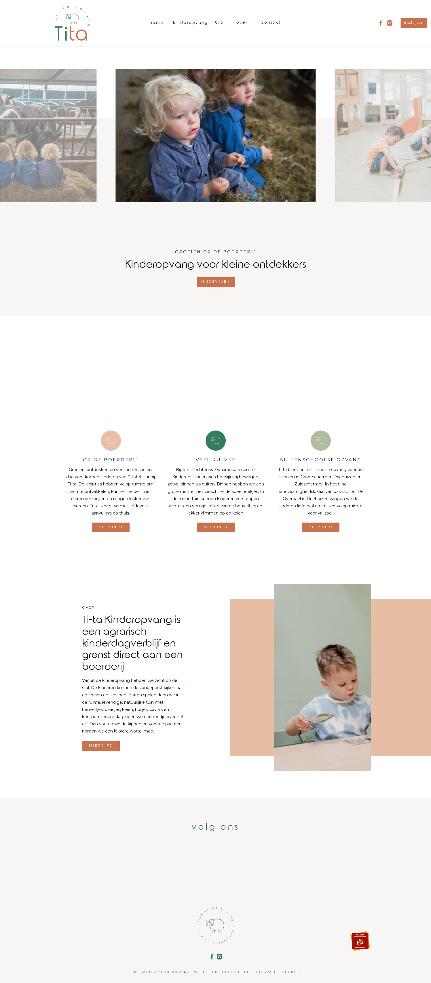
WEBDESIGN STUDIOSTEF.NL (221, 972)
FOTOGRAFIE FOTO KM (275, 972)
